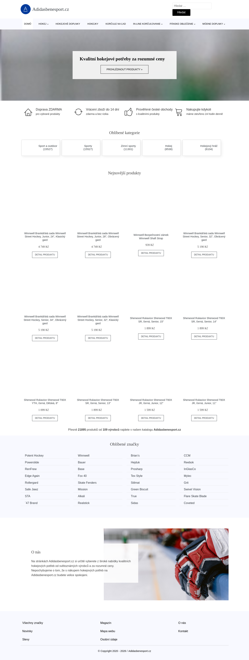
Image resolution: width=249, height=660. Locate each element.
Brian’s (136, 455)
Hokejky (92, 23)
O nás (182, 622)
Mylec (189, 475)
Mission (83, 489)
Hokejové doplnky (68, 23)
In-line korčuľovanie (146, 23)
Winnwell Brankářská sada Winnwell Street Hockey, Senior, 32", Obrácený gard (204, 236)
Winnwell (84, 455)
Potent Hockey (34, 455)
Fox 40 (82, 475)
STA (27, 496)
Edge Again (32, 475)
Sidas (135, 502)
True (134, 496)
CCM (188, 455)
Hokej (42, 23)
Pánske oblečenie (181, 23)
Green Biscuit (140, 489)
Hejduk (136, 462)
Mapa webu (107, 630)
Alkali (81, 496)
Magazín (105, 622)
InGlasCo (191, 469)
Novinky (27, 630)
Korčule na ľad (116, 23)
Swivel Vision (193, 489)
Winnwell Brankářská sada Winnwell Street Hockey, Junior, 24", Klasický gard (45, 236)
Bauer (82, 462)
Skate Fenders (87, 482)
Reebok (190, 462)
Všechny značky (32, 622)
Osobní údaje (108, 639)
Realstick (84, 502)
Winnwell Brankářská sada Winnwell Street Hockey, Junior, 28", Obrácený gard (98, 236)
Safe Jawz (31, 489)
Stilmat (136, 482)
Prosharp (137, 469)
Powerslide (32, 462)
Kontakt (183, 630)
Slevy (25, 639)
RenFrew (31, 469)
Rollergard (31, 482)
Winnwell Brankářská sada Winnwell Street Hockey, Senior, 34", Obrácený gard (45, 320)
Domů (27, 23)
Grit (187, 482)
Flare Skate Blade (196, 496)
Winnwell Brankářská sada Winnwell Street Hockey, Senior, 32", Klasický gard (98, 320)
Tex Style (137, 475)
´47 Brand (31, 502)
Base (81, 469)
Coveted (190, 502)
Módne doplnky (212, 23)
